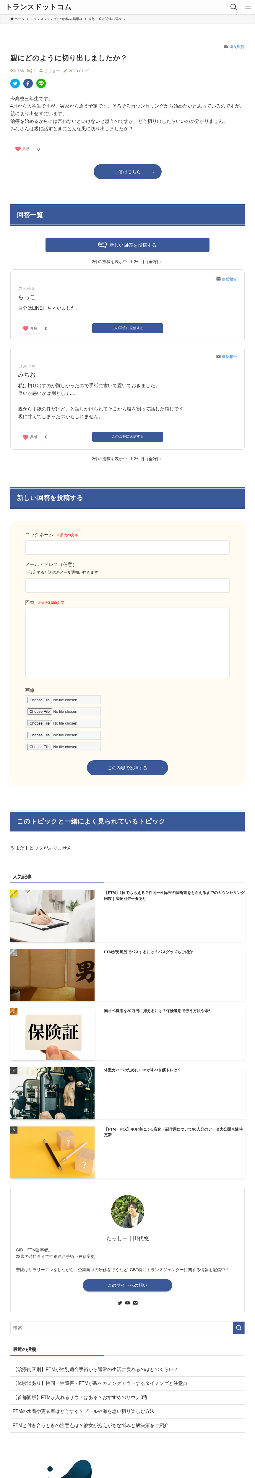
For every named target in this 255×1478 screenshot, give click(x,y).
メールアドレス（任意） (51, 564)
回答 (44, 602)
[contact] (135, 1303)
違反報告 (234, 46)
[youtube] (128, 1303)
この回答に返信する (128, 328)
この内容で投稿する (127, 767)
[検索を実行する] (239, 1328)
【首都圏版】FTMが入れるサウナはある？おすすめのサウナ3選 (80, 1397)
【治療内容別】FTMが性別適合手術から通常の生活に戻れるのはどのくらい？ (95, 1369)
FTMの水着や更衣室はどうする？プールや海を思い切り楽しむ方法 (84, 1411)
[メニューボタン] (248, 7)
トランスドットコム (38, 7)
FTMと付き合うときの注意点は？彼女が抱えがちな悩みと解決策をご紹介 (91, 1425)
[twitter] (120, 1303)
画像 (30, 690)
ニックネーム (51, 534)
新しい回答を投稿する (127, 246)
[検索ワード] (127, 1328)
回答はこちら (127, 171)
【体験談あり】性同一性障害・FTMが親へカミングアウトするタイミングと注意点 (100, 1383)
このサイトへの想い (127, 1285)
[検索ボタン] (234, 7)
